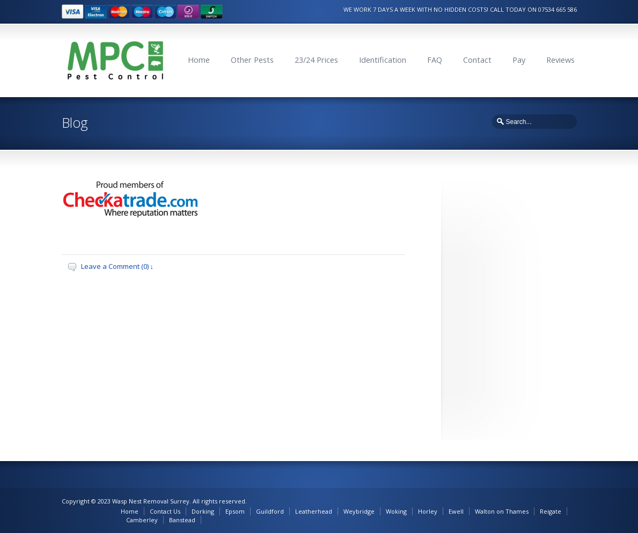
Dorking (203, 511)
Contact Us (165, 511)
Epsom (235, 511)
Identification (382, 60)
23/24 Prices (316, 60)
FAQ (434, 60)
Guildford (270, 511)
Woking (396, 511)
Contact (477, 60)
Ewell (456, 511)
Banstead (182, 520)
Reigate (550, 511)
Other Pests (252, 60)
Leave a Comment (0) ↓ (117, 266)
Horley (427, 511)
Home (199, 60)
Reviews (560, 60)
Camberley (142, 520)
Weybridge (359, 511)
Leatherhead (313, 511)
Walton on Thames (502, 511)
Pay (518, 60)
